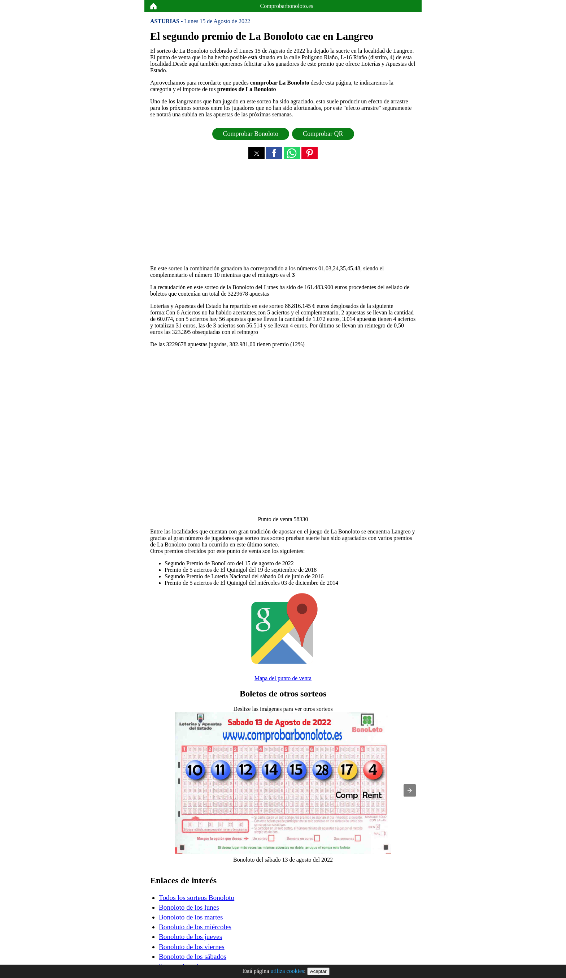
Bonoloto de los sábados (192, 956)
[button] (256, 153)
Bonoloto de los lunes (189, 907)
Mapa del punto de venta (283, 678)
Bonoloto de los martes (191, 917)
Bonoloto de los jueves (190, 936)
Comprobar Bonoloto (251, 133)
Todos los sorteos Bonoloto (196, 897)
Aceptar (318, 971)
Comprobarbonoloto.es (286, 6)
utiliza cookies (287, 971)
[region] (283, 214)
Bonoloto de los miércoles (195, 927)
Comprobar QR (323, 133)
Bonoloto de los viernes (192, 947)
